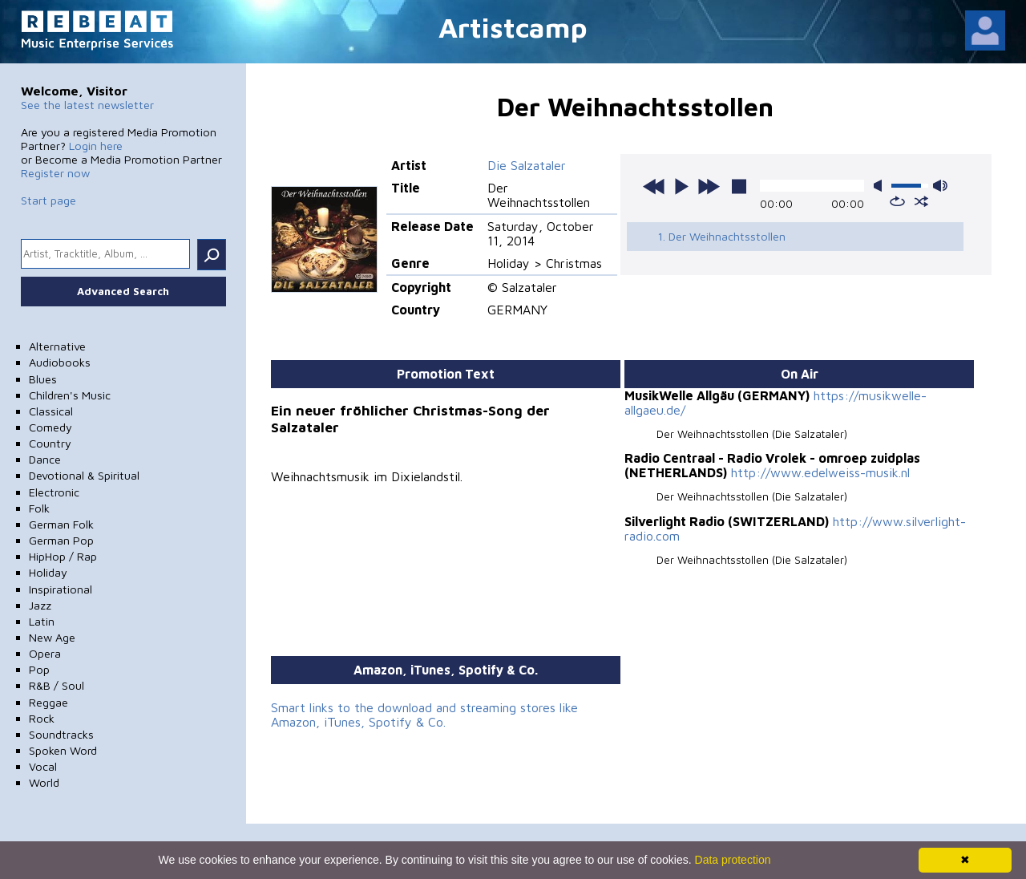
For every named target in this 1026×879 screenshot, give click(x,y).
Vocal (43, 766)
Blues (43, 379)
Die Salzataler (526, 165)
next (708, 186)
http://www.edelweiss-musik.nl (820, 472)
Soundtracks (61, 734)
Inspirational (60, 589)
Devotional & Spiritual (84, 475)
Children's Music (70, 395)
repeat (897, 201)
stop (739, 186)
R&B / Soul (56, 685)
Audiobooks (60, 362)
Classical (51, 411)
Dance (45, 459)
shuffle (921, 201)
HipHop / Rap (63, 556)
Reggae (48, 702)
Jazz (40, 605)
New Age (52, 637)
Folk (39, 508)
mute (881, 186)
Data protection (733, 859)
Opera (45, 653)
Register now (55, 173)
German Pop (61, 540)
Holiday (48, 572)
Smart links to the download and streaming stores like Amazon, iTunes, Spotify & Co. (424, 714)
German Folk (61, 524)
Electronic (54, 492)
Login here (96, 145)
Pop (39, 669)
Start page (48, 200)
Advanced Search (123, 291)
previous (654, 186)
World (44, 782)
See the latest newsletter (87, 104)
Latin (42, 621)
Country (50, 443)
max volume (940, 186)
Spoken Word (63, 750)
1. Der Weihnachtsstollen (721, 236)
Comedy (50, 427)
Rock (42, 718)
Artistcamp (513, 26)
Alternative (57, 346)
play (681, 186)
